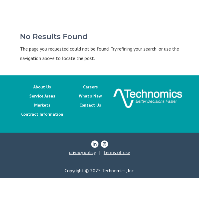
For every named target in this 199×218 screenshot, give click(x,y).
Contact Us (90, 105)
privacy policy (82, 152)
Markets (42, 105)
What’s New (90, 96)
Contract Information (42, 114)
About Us (42, 87)
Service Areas (42, 96)
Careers (90, 87)
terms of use (117, 152)
